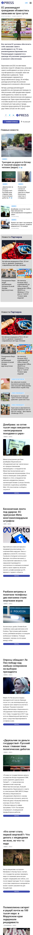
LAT (26, 2)
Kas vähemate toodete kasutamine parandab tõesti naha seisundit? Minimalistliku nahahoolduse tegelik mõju (16, 335)
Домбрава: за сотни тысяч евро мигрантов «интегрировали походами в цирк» (21, 211)
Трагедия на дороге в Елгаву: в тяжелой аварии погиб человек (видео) (16, 165)
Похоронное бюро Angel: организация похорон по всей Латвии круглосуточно (8, 261)
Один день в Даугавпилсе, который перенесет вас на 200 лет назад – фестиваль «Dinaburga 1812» (15, 357)
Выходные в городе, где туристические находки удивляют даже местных (16, 346)
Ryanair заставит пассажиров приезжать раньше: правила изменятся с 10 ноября (21, 224)
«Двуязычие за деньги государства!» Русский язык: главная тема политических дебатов (7, 192)
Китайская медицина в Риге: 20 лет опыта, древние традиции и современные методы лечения (15, 246)
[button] (30, 3)
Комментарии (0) (11, 122)
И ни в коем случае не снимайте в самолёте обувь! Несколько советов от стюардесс (24, 192)
